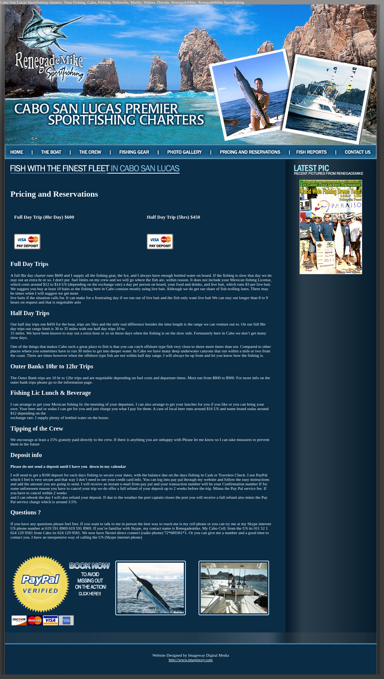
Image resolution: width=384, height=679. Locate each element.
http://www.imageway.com (191, 659)
